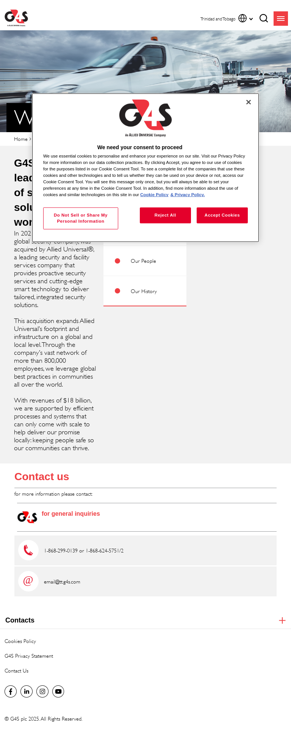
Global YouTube (58, 691)
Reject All (165, 215)
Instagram (42, 691)
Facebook (11, 691)
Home (21, 139)
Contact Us (16, 670)
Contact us (41, 476)
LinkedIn (26, 691)
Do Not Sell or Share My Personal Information (81, 218)
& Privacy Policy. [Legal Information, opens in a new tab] (188, 194)
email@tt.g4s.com (62, 581)
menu (281, 18)
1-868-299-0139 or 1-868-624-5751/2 (84, 550)
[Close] (248, 102)
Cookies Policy (20, 641)
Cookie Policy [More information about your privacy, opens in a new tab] (154, 194)
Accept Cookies (222, 215)
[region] (145, 167)
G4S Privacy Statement (29, 655)
